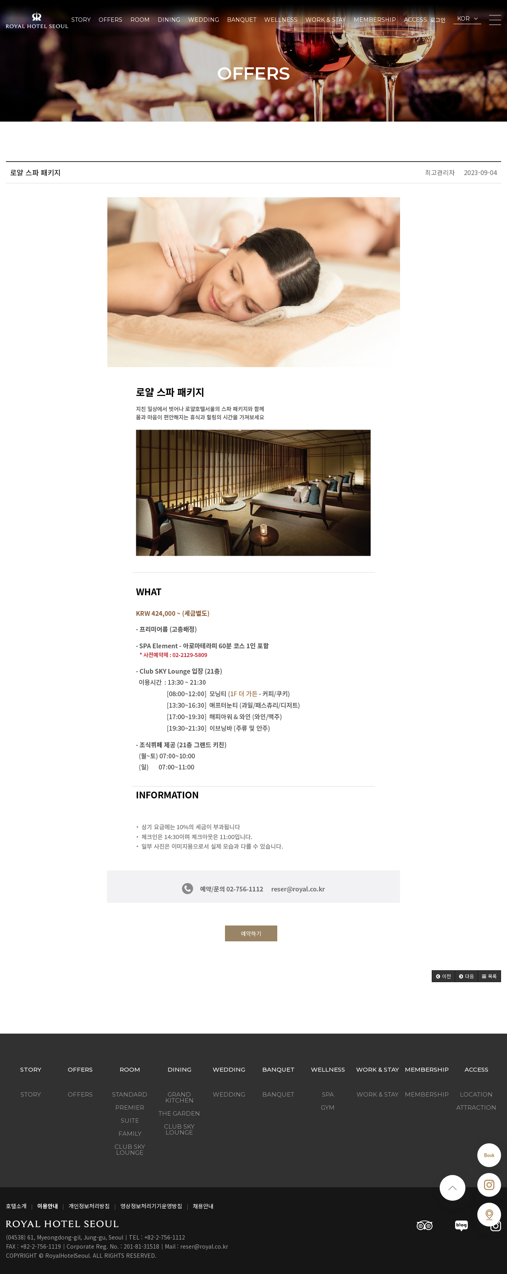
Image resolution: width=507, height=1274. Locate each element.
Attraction (476, 1107)
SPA (328, 1094)
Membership (375, 19)
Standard (129, 1094)
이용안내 (47, 1206)
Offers (110, 19)
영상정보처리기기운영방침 (151, 1206)
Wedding (203, 19)
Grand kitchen (179, 1097)
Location (476, 1094)
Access (415, 19)
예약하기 (251, 933)
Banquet (241, 19)
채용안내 (203, 1206)
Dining (169, 19)
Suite (130, 1120)
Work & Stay (325, 19)
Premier (129, 1107)
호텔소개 (16, 1206)
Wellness (280, 19)
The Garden (179, 1113)
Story (81, 19)
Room (140, 19)
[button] (443, 976)
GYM (328, 1107)
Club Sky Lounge (129, 1149)
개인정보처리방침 (89, 1206)
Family (129, 1133)
